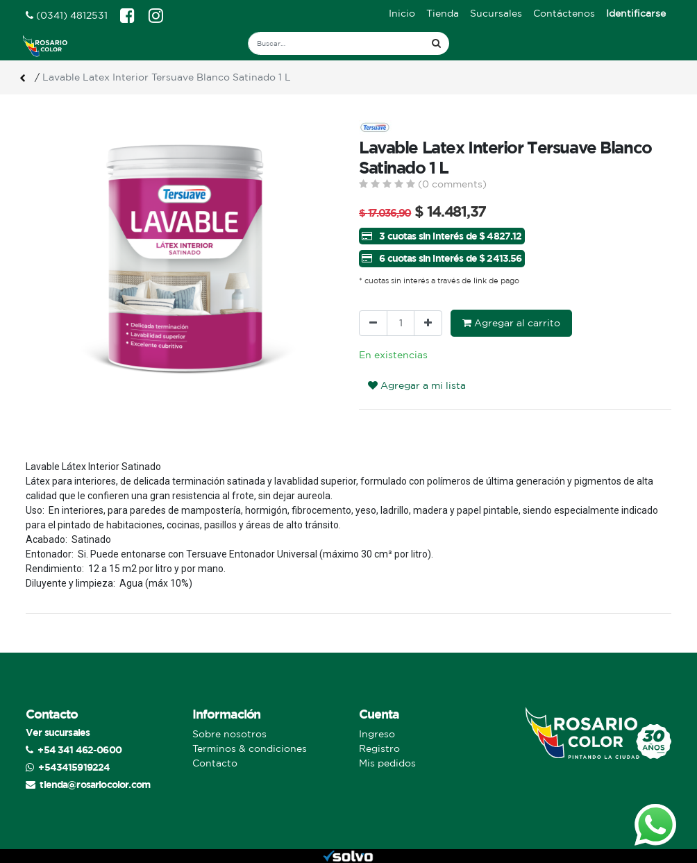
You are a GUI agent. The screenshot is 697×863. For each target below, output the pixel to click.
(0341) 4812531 (67, 15)
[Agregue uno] (428, 323)
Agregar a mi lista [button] (417, 385)
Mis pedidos (387, 763)
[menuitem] (402, 13)
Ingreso (377, 733)
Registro (379, 748)
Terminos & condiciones (249, 748)
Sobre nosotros (229, 733)
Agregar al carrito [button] (511, 322)
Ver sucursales (58, 732)
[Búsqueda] (436, 43)
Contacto (214, 763)
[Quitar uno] (373, 323)
